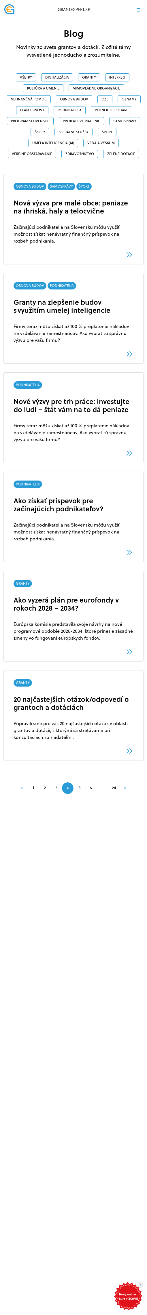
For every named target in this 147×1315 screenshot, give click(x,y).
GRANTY (89, 77)
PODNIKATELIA (70, 110)
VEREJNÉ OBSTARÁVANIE (32, 153)
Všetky (26, 77)
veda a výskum (101, 142)
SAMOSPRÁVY (124, 121)
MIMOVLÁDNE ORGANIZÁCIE (96, 88)
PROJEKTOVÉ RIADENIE (81, 121)
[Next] (125, 788)
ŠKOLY (40, 131)
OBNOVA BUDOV (74, 99)
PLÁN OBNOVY (32, 110)
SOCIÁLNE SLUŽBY (73, 131)
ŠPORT (107, 131)
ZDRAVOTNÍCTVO (79, 153)
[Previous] (21, 788)
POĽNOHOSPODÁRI (111, 110)
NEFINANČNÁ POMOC (29, 99)
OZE (104, 99)
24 (114, 788)
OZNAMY (129, 99)
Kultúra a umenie (43, 88)
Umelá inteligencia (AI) (53, 142)
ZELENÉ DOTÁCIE (121, 153)
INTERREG (117, 77)
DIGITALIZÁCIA (57, 77)
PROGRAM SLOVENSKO (30, 121)
